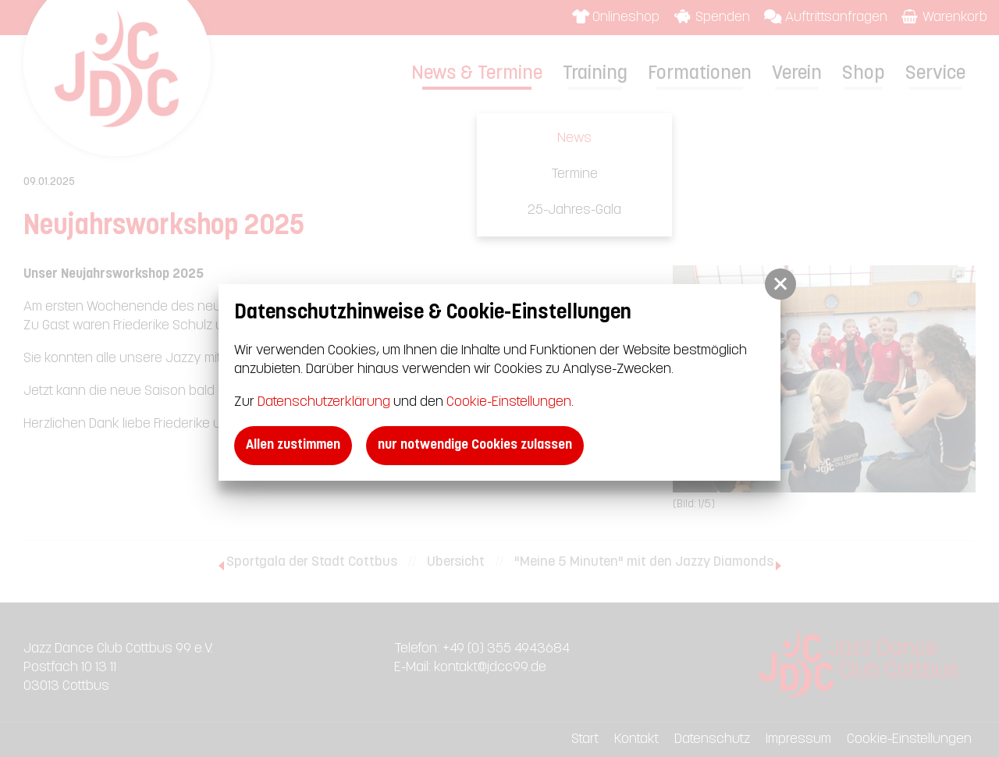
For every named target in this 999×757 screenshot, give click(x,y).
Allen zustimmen (293, 445)
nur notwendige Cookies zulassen (475, 445)
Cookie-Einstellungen (508, 402)
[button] (780, 284)
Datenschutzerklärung (324, 402)
